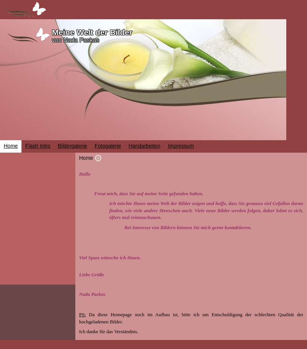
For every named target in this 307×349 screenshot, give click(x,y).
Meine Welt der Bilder (92, 32)
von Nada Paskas (75, 40)
